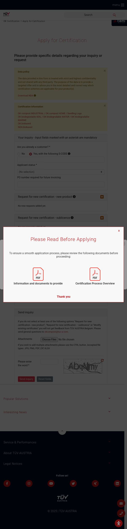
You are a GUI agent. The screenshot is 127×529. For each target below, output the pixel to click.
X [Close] (119, 231)
